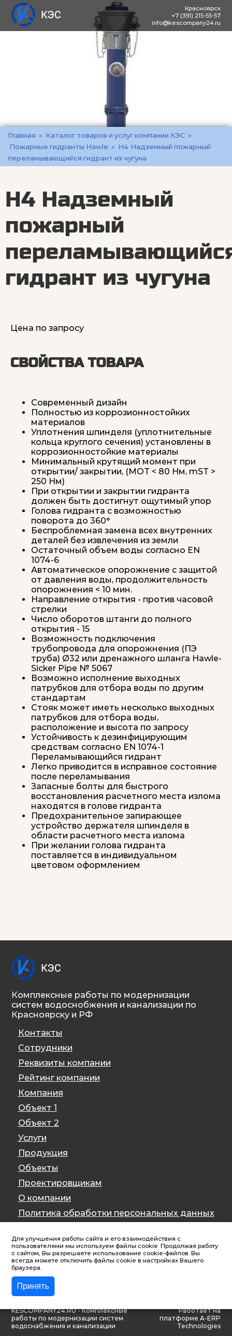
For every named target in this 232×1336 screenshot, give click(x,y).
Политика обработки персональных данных (116, 1213)
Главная (22, 135)
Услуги (32, 1138)
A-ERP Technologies (199, 1322)
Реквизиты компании (64, 1063)
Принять (33, 1286)
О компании (44, 1198)
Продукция (43, 1153)
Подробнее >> (65, 1267)
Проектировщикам (60, 1183)
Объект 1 (37, 1108)
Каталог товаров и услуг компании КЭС (115, 135)
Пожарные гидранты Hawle (58, 146)
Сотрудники (45, 1048)
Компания (40, 1093)
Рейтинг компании (59, 1078)
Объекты (38, 1168)
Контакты (40, 1033)
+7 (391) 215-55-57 (196, 15)
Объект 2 (38, 1123)
